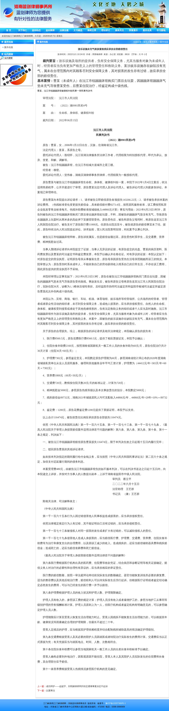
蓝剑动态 (36, 30)
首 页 (8, 30)
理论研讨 (105, 30)
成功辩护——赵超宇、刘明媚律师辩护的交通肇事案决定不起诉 (77, 686)
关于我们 (22, 30)
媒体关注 (119, 30)
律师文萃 (91, 30)
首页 (145, 42)
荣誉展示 (133, 30)
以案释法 (50, 690)
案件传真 (147, 30)
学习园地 (161, 30)
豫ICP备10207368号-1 (115, 703)
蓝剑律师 (50, 30)
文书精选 (78, 30)
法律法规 (64, 30)
